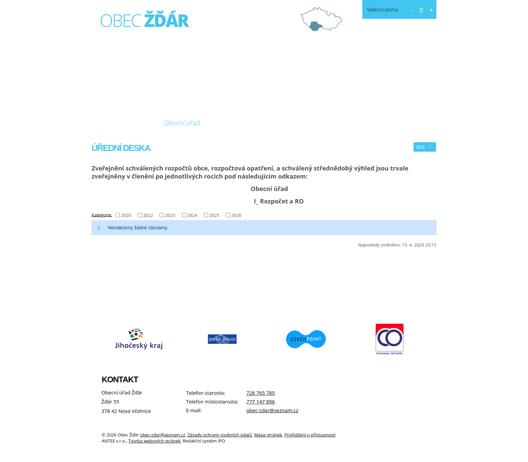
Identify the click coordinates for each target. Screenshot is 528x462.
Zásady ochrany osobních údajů (220, 435)
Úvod (105, 123)
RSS (425, 147)
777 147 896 (260, 401)
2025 (214, 215)
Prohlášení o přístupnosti (309, 435)
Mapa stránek (268, 435)
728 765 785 (260, 392)
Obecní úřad (182, 122)
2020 (126, 215)
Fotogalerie (233, 122)
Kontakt (278, 122)
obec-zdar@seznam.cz (272, 410)
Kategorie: (102, 214)
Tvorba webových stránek (154, 441)
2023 (170, 215)
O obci (137, 122)
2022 (148, 215)
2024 (192, 215)
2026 (236, 215)
